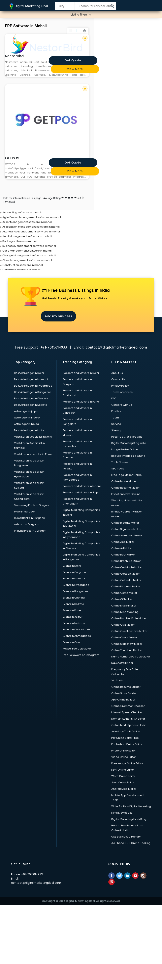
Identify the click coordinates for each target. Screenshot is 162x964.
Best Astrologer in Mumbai (31, 379)
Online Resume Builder (126, 687)
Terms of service (122, 392)
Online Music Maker (123, 605)
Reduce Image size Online (128, 456)
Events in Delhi (72, 566)
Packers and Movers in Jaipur (82, 492)
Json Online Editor (122, 782)
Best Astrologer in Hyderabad (33, 386)
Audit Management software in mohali (27, 236)
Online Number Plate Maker (129, 618)
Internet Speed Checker (126, 712)
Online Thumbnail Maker (127, 650)
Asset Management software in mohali (27, 222)
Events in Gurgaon (74, 572)
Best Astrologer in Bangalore (32, 392)
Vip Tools (117, 680)
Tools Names (119, 462)
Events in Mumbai (74, 578)
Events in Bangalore (75, 591)
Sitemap (116, 430)
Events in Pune (72, 610)
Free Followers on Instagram (81, 655)
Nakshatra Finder (122, 663)
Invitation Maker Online (126, 494)
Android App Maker (123, 789)
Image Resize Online (124, 449)
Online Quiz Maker (123, 625)
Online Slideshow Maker (126, 644)
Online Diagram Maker (125, 586)
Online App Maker (122, 542)
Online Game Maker (124, 593)
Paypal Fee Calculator (77, 649)
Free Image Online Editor (127, 763)
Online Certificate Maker (127, 567)
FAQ (113, 398)
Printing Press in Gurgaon (30, 531)
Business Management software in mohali (29, 246)
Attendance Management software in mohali (31, 231)
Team (115, 417)
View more (75, 69)
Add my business (58, 316)
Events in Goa (71, 642)
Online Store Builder (124, 693)
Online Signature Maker (126, 529)
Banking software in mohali (19, 241)
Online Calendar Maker (126, 580)
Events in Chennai (74, 598)
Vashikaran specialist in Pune (33, 454)
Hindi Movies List (121, 813)
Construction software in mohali (22, 265)
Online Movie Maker (124, 481)
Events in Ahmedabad (77, 636)
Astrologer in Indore (27, 417)
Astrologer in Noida (26, 424)
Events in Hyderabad (76, 585)
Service (116, 424)
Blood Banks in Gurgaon (29, 518)
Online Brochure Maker (126, 561)
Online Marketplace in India (128, 725)
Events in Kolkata (73, 604)
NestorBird (14, 55)
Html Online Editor (122, 770)
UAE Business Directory (126, 837)
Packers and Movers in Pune (81, 402)
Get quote (73, 60)
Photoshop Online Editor (126, 744)
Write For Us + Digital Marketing (131, 806)
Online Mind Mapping (125, 612)
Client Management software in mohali (27, 260)
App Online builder (123, 699)
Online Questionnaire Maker (129, 631)
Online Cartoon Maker (125, 574)
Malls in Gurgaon (25, 511)
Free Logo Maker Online (126, 475)
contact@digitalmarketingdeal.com (36, 883)
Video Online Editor (123, 757)
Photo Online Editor (123, 750)
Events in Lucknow (74, 623)
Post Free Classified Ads (126, 437)
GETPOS (12, 158)
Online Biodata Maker (125, 523)
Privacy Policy (120, 386)
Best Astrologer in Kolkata (30, 405)
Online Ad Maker (122, 548)
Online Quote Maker (124, 637)
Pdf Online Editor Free (125, 738)
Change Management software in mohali (29, 255)
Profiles (116, 411)
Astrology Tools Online (125, 731)
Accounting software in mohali (22, 212)
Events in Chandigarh (76, 629)
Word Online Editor (123, 776)
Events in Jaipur (72, 617)
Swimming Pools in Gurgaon (32, 505)
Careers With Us (121, 405)
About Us (117, 373)
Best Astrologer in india (29, 430)
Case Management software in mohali (27, 251)
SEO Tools (117, 468)
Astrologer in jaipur (26, 411)
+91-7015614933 (32, 874)
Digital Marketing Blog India (128, 443)
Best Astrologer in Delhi (29, 373)
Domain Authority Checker (128, 719)
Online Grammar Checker (128, 706)
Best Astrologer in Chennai (31, 398)
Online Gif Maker (121, 599)
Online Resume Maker (125, 488)
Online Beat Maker (123, 554)
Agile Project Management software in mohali (31, 217)
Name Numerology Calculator (130, 656)
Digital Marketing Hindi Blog (128, 819)
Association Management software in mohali (31, 227)
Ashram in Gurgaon (26, 524)
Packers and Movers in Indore (82, 486)
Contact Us (118, 379)
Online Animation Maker (126, 535)
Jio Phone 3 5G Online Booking (130, 843)
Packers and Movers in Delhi (81, 373)
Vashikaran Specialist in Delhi (33, 437)
